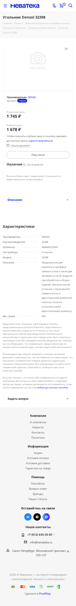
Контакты (38, 432)
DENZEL (32, 97)
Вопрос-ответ (38, 488)
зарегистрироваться (40, 140)
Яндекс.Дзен (37, 517)
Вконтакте (28, 517)
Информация (38, 446)
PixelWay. (45, 593)
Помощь (38, 477)
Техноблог (38, 483)
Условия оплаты (38, 458)
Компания (38, 416)
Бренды (38, 494)
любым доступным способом (52, 387)
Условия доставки (38, 463)
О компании (38, 422)
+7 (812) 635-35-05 (39, 534)
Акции (38, 453)
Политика (38, 437)
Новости (38, 427)
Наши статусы (38, 499)
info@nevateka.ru (41, 542)
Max (46, 517)
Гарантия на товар (38, 468)
